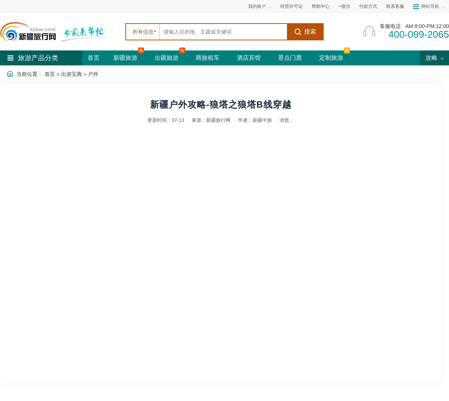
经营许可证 (291, 6)
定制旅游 (331, 58)
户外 (93, 74)
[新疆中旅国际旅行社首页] (60, 32)
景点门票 (290, 58)
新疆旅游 (125, 58)
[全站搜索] (223, 32)
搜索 (305, 32)
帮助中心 (321, 6)
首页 (94, 58)
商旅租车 (208, 58)
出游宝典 (71, 74)
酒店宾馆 (249, 58)
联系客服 (395, 6)
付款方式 (368, 6)
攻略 (434, 58)
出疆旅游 (166, 58)
